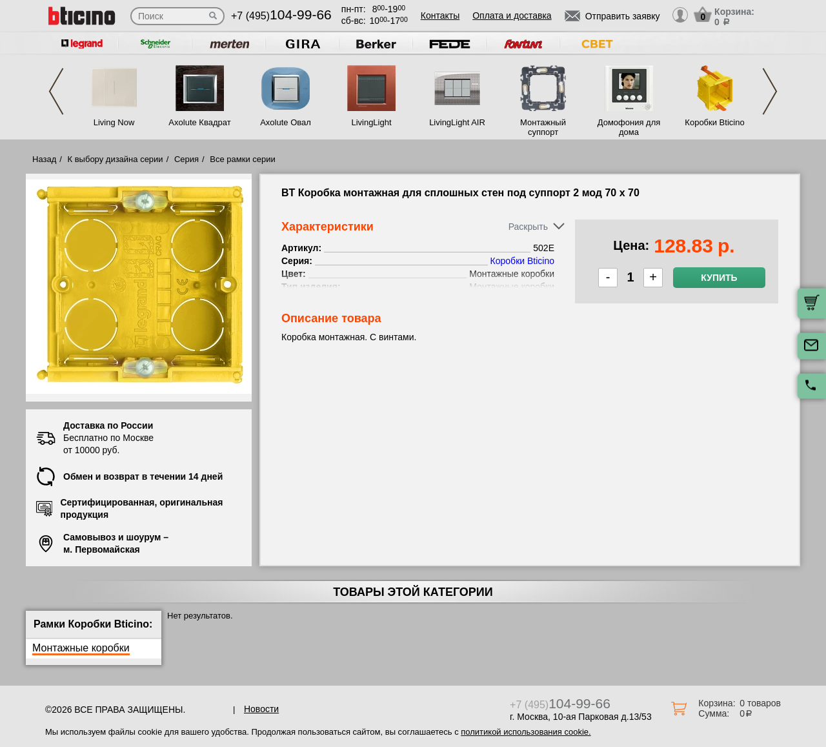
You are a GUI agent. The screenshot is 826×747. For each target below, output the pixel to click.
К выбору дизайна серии (115, 159)
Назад (44, 159)
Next (770, 91)
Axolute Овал (285, 122)
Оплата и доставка (511, 15)
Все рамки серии (242, 159)
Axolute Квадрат (199, 122)
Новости (261, 709)
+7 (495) (281, 15)
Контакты (440, 15)
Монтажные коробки (81, 647)
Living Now (114, 122)
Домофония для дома (629, 127)
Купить (719, 277)
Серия (186, 159)
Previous (56, 91)
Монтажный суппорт (543, 127)
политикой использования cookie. (525, 732)
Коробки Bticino (714, 122)
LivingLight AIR (457, 122)
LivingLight (371, 122)
